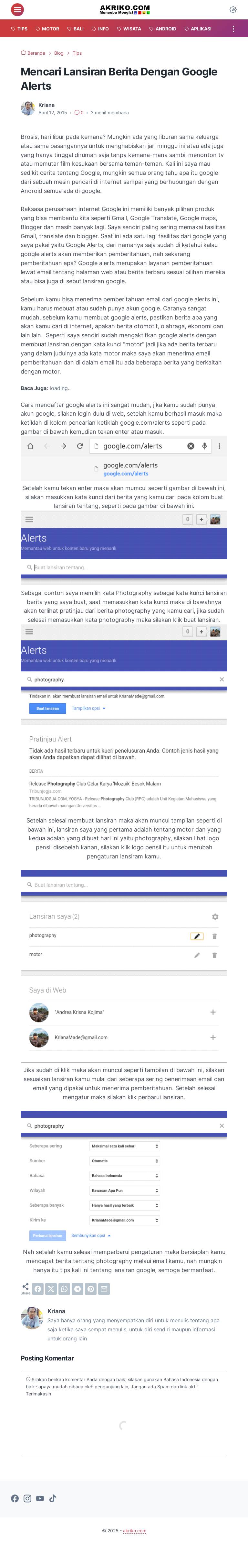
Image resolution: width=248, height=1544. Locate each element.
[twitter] (51, 1289)
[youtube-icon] (40, 1499)
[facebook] (38, 1289)
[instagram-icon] (27, 1499)
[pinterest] (91, 1289)
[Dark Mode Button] (233, 10)
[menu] (17, 9)
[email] (104, 1289)
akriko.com (134, 1530)
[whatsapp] (64, 1289)
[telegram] (77, 1289)
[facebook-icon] (15, 1499)
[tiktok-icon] (53, 1499)
